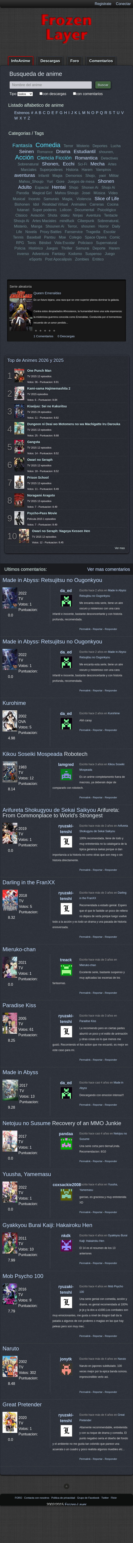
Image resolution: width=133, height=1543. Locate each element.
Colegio (75, 237)
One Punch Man (39, 370)
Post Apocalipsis (58, 259)
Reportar (98, 629)
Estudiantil (85, 151)
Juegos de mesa (81, 181)
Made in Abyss (20, 1072)
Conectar (123, 4)
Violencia (83, 199)
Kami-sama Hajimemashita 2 (48, 388)
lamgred (66, 764)
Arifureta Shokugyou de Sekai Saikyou (49, 810)
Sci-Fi (82, 164)
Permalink (85, 629)
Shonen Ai (90, 187)
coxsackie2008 (67, 1184)
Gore (60, 181)
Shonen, (51, 163)
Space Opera (95, 237)
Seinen (26, 151)
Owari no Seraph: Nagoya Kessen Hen (61, 531)
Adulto (24, 187)
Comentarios (101, 61)
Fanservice (74, 232)
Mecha (98, 163)
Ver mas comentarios (108, 569)
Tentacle (110, 215)
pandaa (66, 1133)
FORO (19, 1497)
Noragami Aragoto (41, 495)
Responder (111, 629)
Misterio (82, 146)
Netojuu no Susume (27, 1123)
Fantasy (58, 254)
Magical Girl (42, 193)
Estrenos (22, 113)
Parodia (22, 193)
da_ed (66, 590)
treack (66, 960)
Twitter (105, 1497)
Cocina (112, 204)
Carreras (96, 204)
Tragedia (93, 232)
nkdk (65, 1235)
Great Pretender (22, 1404)
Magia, (67, 199)
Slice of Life (106, 198)
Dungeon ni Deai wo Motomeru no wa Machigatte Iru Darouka (73, 424)
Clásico (21, 215)
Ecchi (69, 163)
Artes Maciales (44, 221)
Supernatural (106, 243)
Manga (36, 226)
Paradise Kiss (19, 1005)
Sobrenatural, (108, 221)
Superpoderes (51, 170)
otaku (64, 215)
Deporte (98, 248)
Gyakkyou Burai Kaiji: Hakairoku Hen (47, 1225)
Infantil (43, 176)
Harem (87, 170)
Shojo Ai (108, 187)
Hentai (59, 187)
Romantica (86, 157)
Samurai (82, 248)
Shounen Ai (55, 226)
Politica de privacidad (63, 1497)
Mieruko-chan (19, 949)
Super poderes (45, 210)
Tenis (31, 243)
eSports (35, 259)
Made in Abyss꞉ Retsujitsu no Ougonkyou (52, 580)
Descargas (50, 61)
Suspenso (93, 254)
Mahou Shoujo (66, 193)
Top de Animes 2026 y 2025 (35, 360)
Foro (74, 61)
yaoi (102, 176)
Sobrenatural (28, 164)
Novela (31, 232)
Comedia (48, 145)
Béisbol (45, 243)
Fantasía (22, 145)
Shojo (73, 187)
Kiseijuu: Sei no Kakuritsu (47, 406)
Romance (45, 152)
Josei (86, 193)
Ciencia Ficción (54, 158)
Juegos (52, 248)
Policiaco (85, 243)
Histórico (36, 248)
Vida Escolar (64, 243)
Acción (24, 157)
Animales (78, 204)
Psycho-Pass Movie (42, 513)
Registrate (103, 4)
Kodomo (75, 254)
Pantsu (49, 237)
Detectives (109, 158)
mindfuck (67, 221)
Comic (115, 237)
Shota (52, 215)
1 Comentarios (43, 336)
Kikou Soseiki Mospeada (33, 754)
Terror (68, 146)
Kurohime (14, 703)
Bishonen (22, 204)
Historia (72, 170)
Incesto (34, 199)
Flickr (114, 1497)
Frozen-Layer (75, 1504)
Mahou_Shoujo (31, 181)
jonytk (66, 1359)
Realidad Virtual (55, 204)
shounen (88, 226)
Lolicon (65, 210)
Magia (57, 176)
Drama (63, 151)
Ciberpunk (85, 221)
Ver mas (120, 548)
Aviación (37, 215)
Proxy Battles (51, 232)
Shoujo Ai (21, 221)
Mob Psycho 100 (23, 1276)
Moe (62, 237)
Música (99, 193)
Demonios (74, 176)
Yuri (50, 181)
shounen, (106, 152)
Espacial (42, 187)
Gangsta (33, 442)
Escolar (110, 232)
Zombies (82, 259)
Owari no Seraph (39, 460)
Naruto (11, 1348)
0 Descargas (66, 336)
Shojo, (90, 176)
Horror (103, 226)
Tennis (18, 237)
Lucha (116, 146)
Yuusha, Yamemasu (27, 1174)
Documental (84, 210)
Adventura (40, 254)
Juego (110, 254)
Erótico (98, 259)
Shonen (106, 181)
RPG (20, 243)
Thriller (66, 248)
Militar (114, 176)
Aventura (93, 215)
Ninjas (78, 215)
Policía (19, 248)
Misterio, (21, 226)
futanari (23, 210)
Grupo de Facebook (88, 1497)
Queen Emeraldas (47, 293)
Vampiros (103, 170)
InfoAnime (20, 61)
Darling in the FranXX (29, 882)
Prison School (38, 477)
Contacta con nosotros (37, 1497)
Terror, (73, 226)
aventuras (24, 175)
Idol (36, 204)
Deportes (100, 146)
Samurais (51, 199)
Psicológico (106, 210)
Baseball (34, 237)
